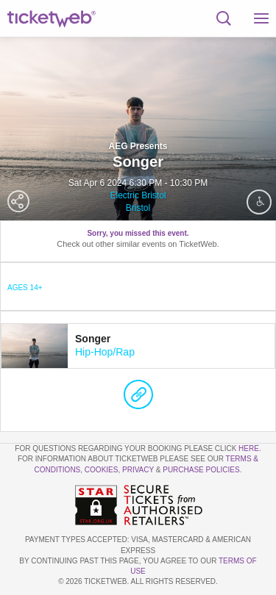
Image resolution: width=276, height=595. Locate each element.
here (248, 448)
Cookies (101, 470)
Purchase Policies (201, 470)
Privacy (138, 470)
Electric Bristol (138, 195)
